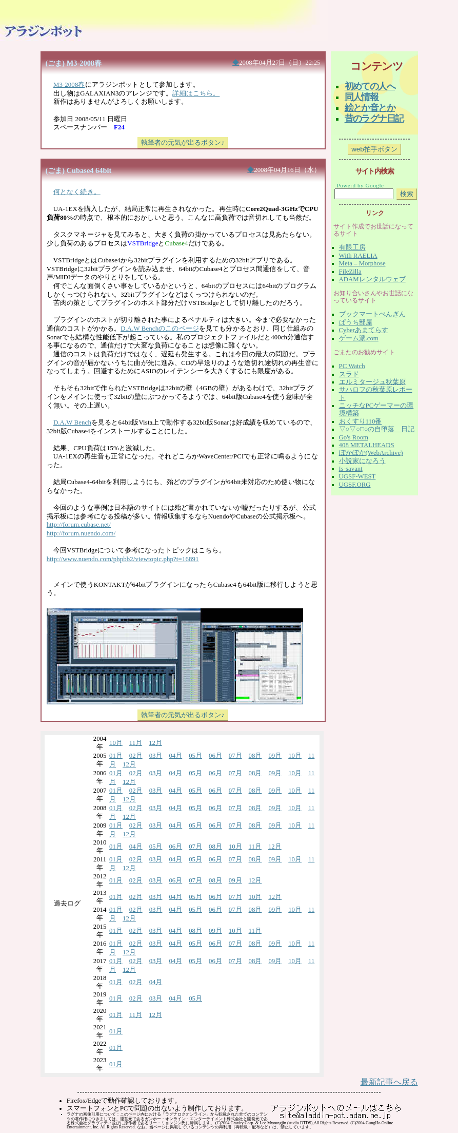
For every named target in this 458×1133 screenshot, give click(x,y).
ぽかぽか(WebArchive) (371, 452)
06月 (215, 755)
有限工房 (352, 247)
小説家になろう (362, 461)
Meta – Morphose (362, 263)
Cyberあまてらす (363, 330)
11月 (135, 742)
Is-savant (351, 468)
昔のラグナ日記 (374, 118)
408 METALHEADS (366, 445)
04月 (175, 755)
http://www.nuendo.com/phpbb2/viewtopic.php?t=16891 (123, 559)
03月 (156, 755)
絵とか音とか (370, 108)
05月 (195, 755)
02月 (136, 755)
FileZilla (350, 271)
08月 (255, 755)
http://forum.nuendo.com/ (81, 533)
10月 (116, 742)
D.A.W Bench (72, 422)
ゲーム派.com (359, 338)
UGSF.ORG (355, 484)
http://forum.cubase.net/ (79, 524)
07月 (235, 755)
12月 (155, 742)
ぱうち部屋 (355, 322)
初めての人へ (370, 86)
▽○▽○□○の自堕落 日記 (377, 429)
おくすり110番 (360, 421)
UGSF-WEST (357, 476)
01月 (116, 755)
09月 (275, 755)
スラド (349, 374)
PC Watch (352, 366)
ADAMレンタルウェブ (372, 279)
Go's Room (353, 437)
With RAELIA (358, 255)
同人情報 (362, 97)
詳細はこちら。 (196, 93)
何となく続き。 (77, 192)
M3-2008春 (69, 84)
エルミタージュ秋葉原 (372, 382)
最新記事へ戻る (389, 1082)
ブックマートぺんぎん (372, 314)
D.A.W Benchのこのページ (160, 328)
